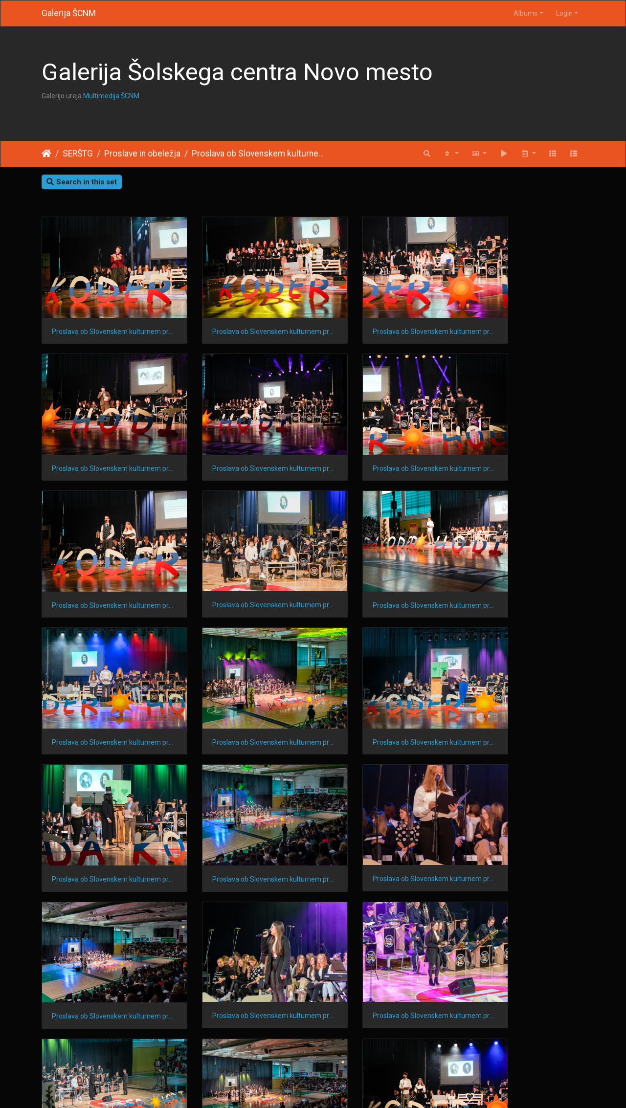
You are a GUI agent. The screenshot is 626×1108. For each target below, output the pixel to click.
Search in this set (81, 181)
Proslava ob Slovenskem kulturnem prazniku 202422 (104, 439)
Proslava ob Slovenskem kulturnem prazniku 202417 (243, 561)
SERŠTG (78, 153)
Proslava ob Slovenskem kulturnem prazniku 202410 (104, 806)
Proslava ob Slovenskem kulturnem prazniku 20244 (383, 928)
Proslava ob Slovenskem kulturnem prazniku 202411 (522, 684)
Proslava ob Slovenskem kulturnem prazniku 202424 (383, 317)
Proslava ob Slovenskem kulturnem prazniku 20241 (243, 1051)
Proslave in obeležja (142, 153)
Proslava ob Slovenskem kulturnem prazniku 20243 (522, 928)
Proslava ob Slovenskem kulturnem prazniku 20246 (104, 928)
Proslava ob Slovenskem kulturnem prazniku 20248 (383, 806)
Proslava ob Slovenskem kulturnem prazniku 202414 (104, 684)
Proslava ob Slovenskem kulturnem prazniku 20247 (522, 806)
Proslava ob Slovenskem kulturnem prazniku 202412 (383, 683)
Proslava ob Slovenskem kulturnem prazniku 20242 (104, 1051)
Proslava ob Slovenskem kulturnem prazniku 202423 (522, 317)
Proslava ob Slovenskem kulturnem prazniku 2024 (259, 153)
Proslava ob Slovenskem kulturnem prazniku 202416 (383, 561)
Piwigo (332, 1088)
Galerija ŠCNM (69, 13)
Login (564, 13)
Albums (525, 13)
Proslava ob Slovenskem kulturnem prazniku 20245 (243, 928)
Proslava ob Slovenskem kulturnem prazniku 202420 (383, 439)
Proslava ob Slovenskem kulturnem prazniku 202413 (243, 684)
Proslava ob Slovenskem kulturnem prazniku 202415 (522, 561)
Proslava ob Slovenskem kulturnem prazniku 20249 (243, 806)
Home (46, 153)
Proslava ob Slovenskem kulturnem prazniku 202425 (243, 317)
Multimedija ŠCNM (111, 96)
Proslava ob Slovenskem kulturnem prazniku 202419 (522, 439)
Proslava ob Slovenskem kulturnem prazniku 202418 (104, 561)
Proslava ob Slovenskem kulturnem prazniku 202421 (243, 439)
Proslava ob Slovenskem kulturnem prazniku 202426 (104, 317)
